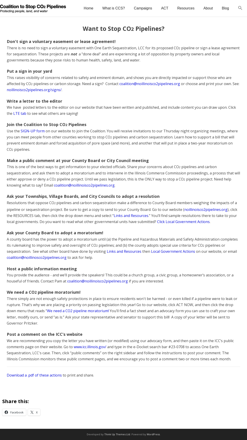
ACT (164, 8)
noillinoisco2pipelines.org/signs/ (34, 89)
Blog (225, 8)
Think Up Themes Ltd (117, 434)
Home (88, 8)
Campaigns (143, 8)
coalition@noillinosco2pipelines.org (37, 257)
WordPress (153, 434)
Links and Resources (131, 215)
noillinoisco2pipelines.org (205, 209)
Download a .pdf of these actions (34, 375)
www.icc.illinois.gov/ (90, 346)
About (208, 8)
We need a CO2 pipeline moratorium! (78, 310)
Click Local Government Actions (183, 221)
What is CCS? (113, 8)
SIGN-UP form (33, 131)
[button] (240, 8)
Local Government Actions (173, 251)
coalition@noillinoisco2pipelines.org (149, 83)
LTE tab (19, 113)
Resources (185, 8)
